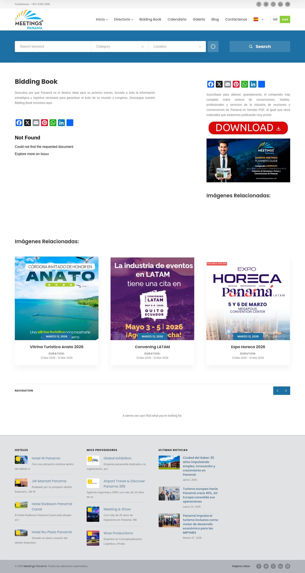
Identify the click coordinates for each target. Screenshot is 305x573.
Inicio (102, 19)
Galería (199, 19)
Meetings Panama (35, 566)
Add (285, 19)
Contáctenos (236, 19)
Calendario (177, 19)
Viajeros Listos (241, 566)
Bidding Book (150, 19)
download (248, 127)
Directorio (123, 19)
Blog (215, 19)
